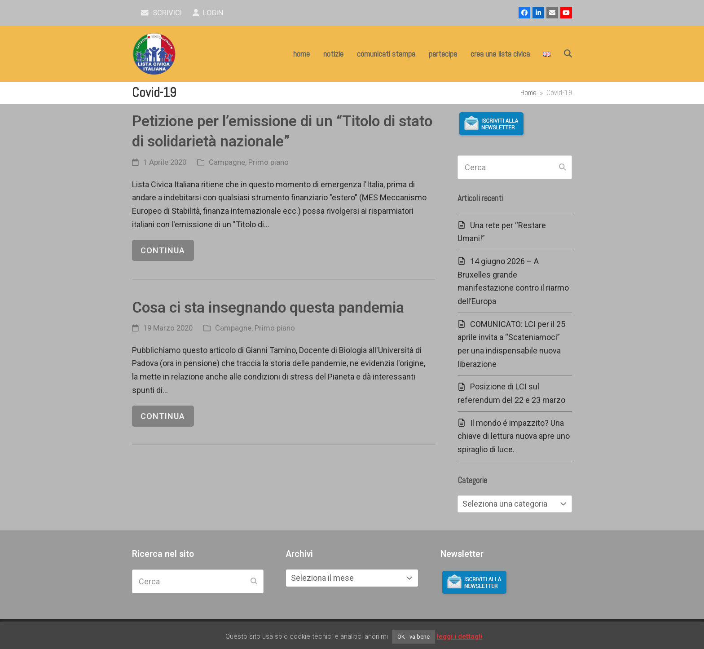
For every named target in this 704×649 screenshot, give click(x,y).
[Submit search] (562, 167)
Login (208, 13)
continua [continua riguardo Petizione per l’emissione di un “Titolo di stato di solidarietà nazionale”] (163, 250)
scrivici (161, 13)
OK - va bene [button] (413, 636)
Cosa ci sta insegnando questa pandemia (268, 307)
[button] (568, 54)
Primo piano (268, 162)
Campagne (227, 162)
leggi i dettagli (459, 636)
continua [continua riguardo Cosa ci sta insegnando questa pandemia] (163, 416)
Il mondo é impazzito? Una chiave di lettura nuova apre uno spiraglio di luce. (514, 436)
